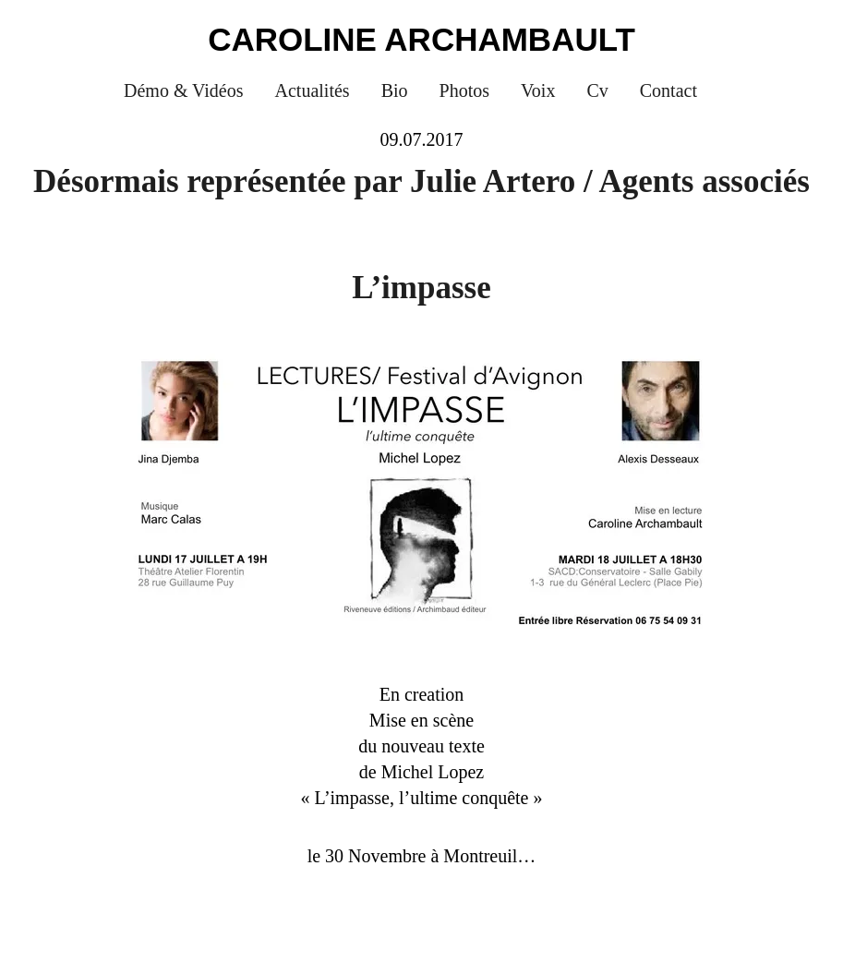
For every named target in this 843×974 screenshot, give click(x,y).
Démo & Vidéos (184, 90)
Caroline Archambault (421, 39)
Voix (538, 90)
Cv (597, 90)
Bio (394, 90)
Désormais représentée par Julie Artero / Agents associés (421, 181)
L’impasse (421, 288)
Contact (668, 90)
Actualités (312, 90)
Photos (464, 90)
